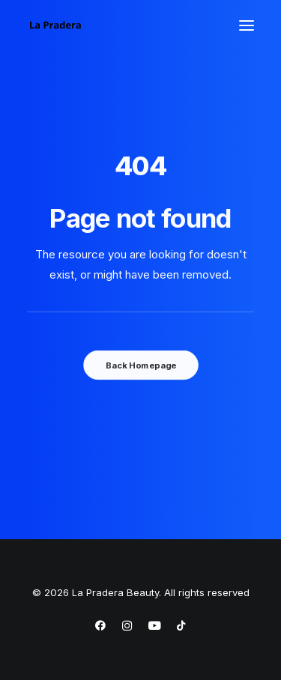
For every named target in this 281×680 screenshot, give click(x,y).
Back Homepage (140, 364)
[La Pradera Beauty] (55, 25)
